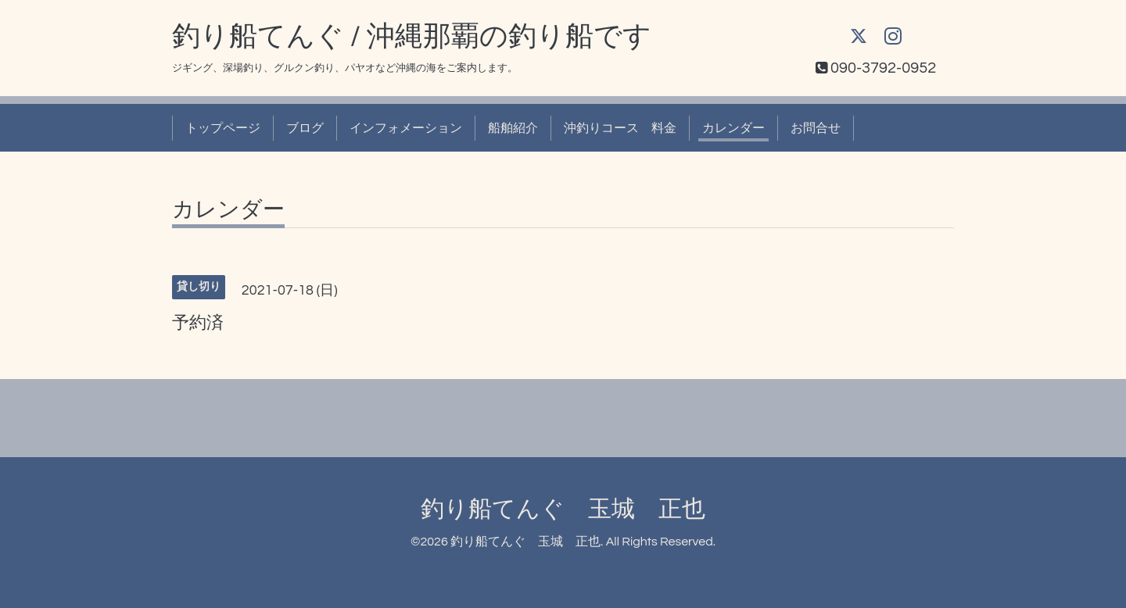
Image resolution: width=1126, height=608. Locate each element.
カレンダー (733, 128)
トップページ (222, 128)
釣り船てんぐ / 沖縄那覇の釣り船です (411, 37)
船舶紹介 (513, 128)
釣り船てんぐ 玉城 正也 (563, 509)
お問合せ (816, 128)
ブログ (305, 128)
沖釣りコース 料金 (620, 128)
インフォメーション (406, 128)
